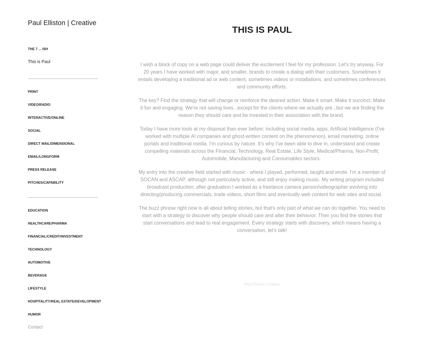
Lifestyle (37, 288)
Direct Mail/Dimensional (51, 143)
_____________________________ (63, 76)
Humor (34, 314)
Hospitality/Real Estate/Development (64, 301)
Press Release (42, 169)
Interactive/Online (46, 117)
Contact (35, 326)
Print (33, 91)
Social (34, 130)
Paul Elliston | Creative (62, 23)
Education (38, 210)
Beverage (37, 275)
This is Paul (39, 61)
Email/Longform (43, 156)
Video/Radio (39, 104)
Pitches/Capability (46, 182)
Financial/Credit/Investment (55, 236)
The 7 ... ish (38, 49)
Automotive (39, 262)
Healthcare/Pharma (47, 223)
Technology (40, 249)
